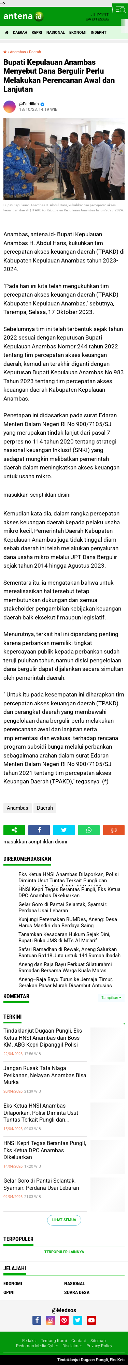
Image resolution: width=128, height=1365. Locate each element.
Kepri (37, 32)
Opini (9, 1292)
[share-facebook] (39, 830)
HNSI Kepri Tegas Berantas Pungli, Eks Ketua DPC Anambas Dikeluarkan (44, 1150)
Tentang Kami (54, 1340)
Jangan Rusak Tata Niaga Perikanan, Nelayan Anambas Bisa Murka (44, 1075)
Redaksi (29, 1340)
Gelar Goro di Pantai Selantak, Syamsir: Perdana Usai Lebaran (41, 1184)
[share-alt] (14, 830)
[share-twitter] (64, 830)
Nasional (55, 32)
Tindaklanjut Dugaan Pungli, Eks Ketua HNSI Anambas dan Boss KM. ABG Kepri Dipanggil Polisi (42, 1038)
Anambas (17, 808)
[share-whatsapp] (89, 830)
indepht (98, 32)
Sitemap (98, 1340)
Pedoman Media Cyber (37, 1346)
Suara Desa (76, 1292)
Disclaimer (72, 1346)
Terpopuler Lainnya (64, 1252)
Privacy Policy (99, 1346)
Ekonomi (77, 32)
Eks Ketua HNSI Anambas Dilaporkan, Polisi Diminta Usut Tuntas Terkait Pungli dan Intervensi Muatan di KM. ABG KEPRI (40, 1113)
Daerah (20, 32)
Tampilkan (111, 997)
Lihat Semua (64, 1220)
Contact (78, 1340)
